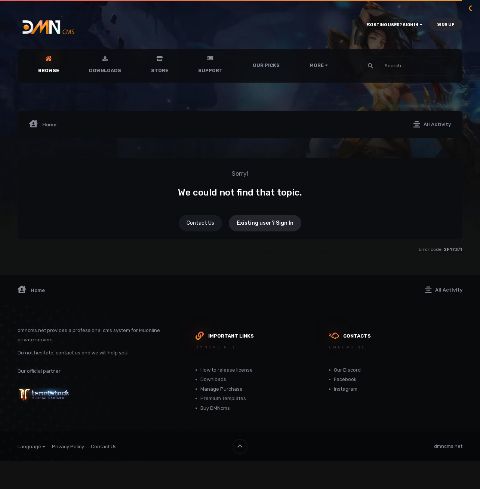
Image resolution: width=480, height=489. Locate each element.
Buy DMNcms (215, 408)
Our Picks (266, 65)
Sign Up (446, 24)
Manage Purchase (221, 389)
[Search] (388, 66)
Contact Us (200, 223)
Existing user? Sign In (394, 24)
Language (31, 446)
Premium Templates (223, 398)
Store (159, 70)
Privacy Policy (68, 446)
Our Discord (347, 370)
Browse (48, 70)
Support (210, 70)
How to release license (226, 370)
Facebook (345, 379)
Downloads (105, 70)
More (319, 65)
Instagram (345, 389)
